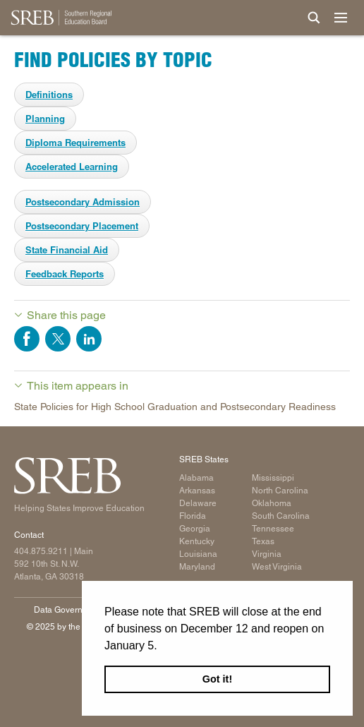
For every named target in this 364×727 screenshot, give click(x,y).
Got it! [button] (217, 679)
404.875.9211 (41, 551)
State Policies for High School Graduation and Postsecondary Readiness (175, 406)
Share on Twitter (58, 339)
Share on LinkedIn (89, 339)
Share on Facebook (27, 339)
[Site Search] (314, 17)
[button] (162, 646)
